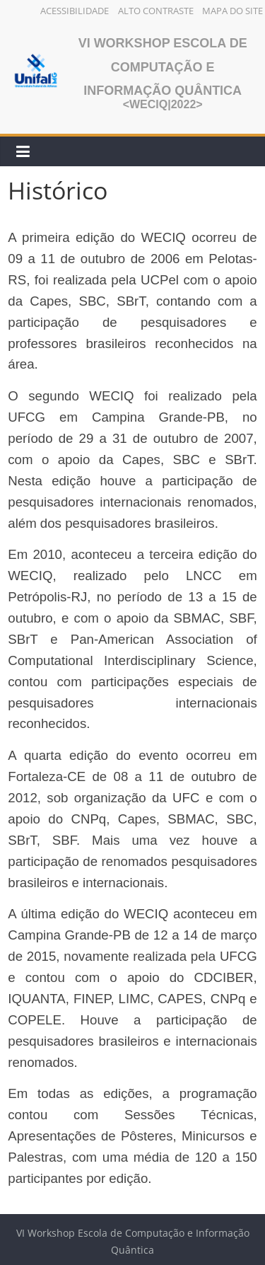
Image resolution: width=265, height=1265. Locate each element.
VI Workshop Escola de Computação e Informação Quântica (162, 67)
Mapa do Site (232, 10)
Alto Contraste (156, 10)
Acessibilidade (74, 10)
